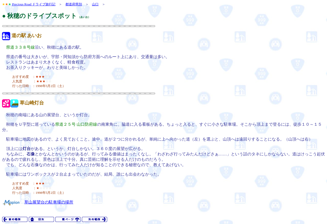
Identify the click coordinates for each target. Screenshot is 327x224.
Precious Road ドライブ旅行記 (33, 4)
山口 (95, 4)
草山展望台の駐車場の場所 (48, 202)
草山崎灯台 (32, 102)
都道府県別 (73, 4)
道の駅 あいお (26, 35)
